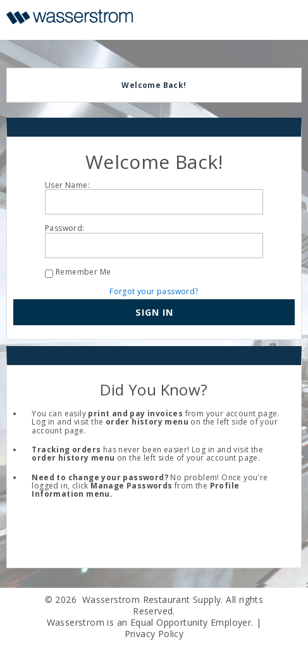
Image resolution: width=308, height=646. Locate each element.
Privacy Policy (154, 634)
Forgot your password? (153, 291)
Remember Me (83, 271)
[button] (154, 312)
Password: (65, 228)
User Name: (67, 185)
